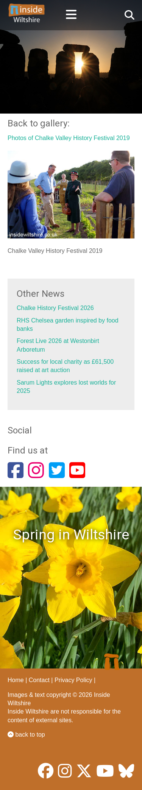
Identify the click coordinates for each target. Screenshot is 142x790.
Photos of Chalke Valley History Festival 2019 (69, 138)
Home (16, 680)
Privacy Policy (73, 680)
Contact (39, 680)
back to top (26, 734)
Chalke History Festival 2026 (55, 308)
